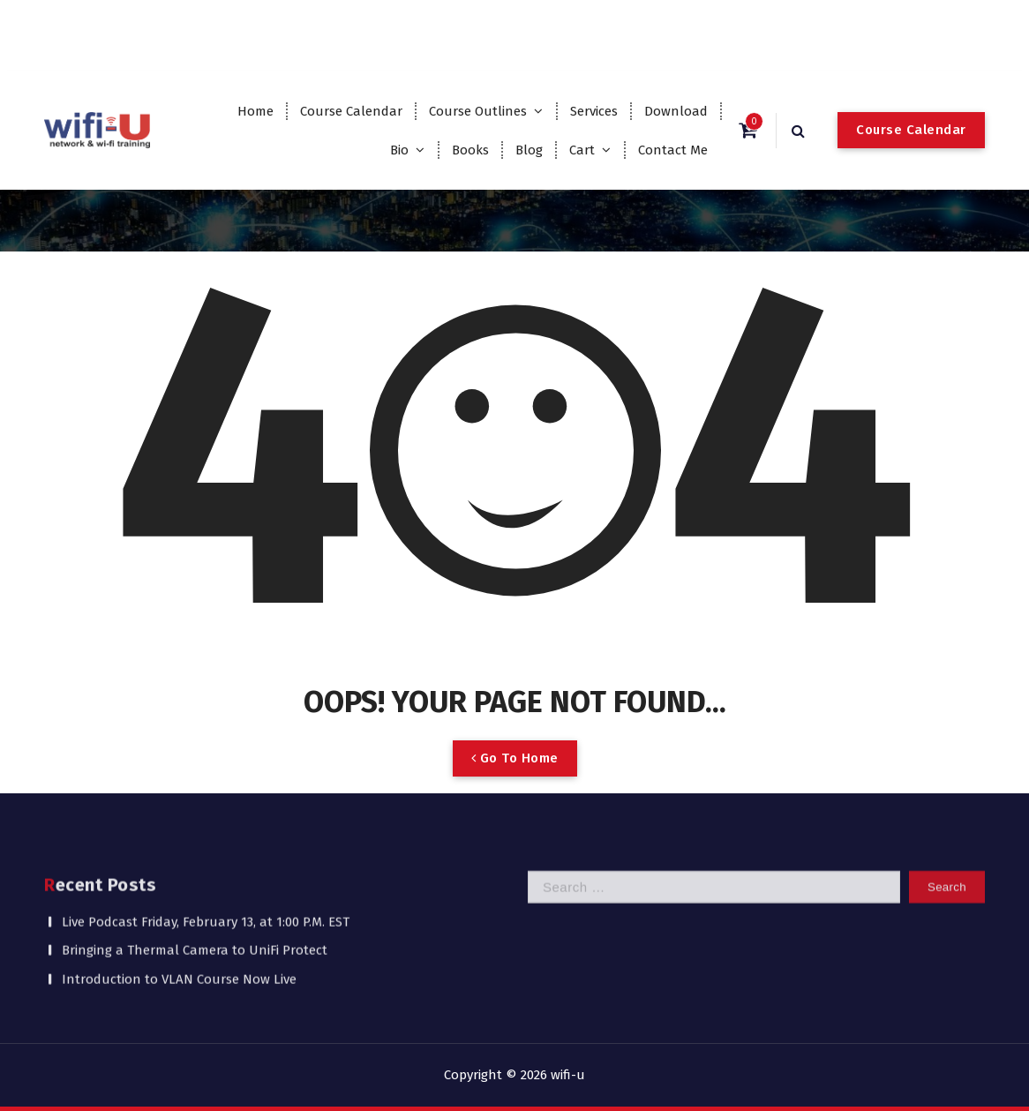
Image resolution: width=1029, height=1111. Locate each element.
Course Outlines (478, 111)
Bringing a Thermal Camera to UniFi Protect (194, 899)
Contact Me (673, 150)
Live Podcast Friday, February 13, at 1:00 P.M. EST (205, 871)
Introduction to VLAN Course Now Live (179, 928)
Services (594, 111)
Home (255, 111)
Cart (582, 150)
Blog (529, 150)
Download (676, 111)
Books (470, 150)
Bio (399, 150)
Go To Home (515, 788)
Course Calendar (351, 111)
